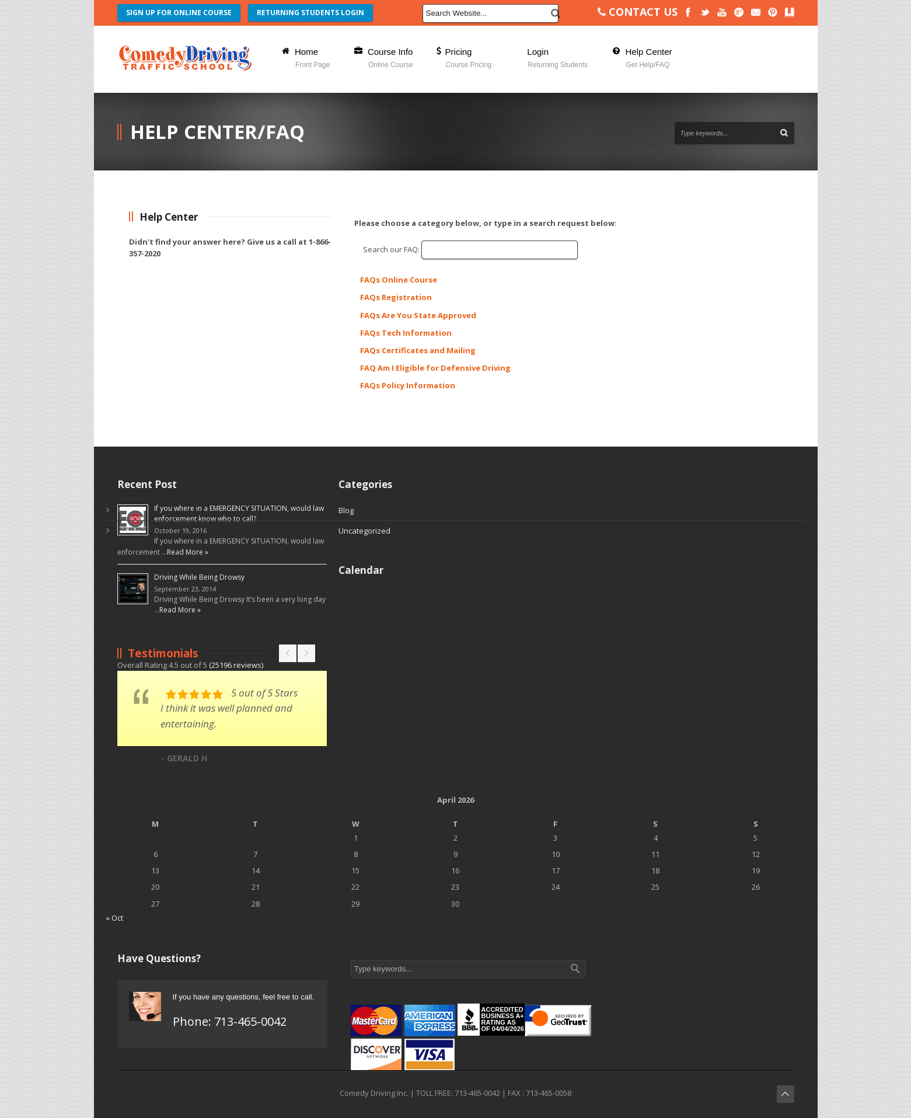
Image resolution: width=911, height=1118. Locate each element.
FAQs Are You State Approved (418, 315)
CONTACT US (638, 12)
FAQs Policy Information (407, 385)
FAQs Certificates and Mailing (418, 350)
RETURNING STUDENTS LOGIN (310, 13)
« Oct (114, 917)
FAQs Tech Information (406, 333)
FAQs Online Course (398, 279)
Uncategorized (364, 530)
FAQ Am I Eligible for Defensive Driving (435, 368)
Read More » (187, 552)
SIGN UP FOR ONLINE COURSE (179, 13)
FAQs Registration (396, 297)
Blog (346, 510)
